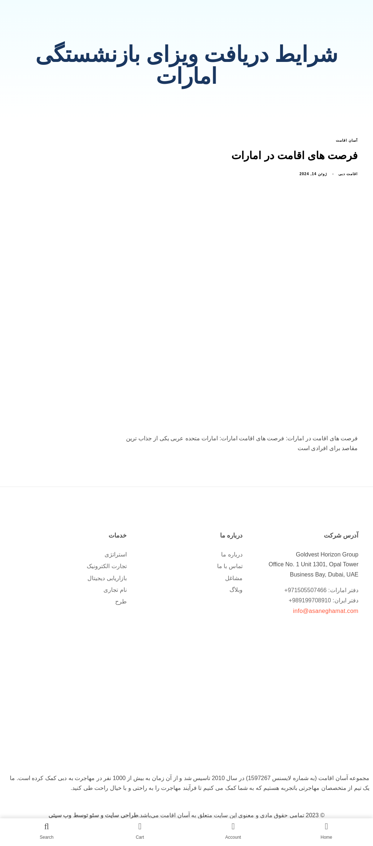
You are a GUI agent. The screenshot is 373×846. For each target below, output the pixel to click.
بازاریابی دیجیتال (106, 578)
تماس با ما (230, 566)
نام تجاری (114, 590)
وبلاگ (236, 590)
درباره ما (231, 554)
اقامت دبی (348, 174)
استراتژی (116, 554)
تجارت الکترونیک (106, 566)
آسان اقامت (347, 140)
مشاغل (234, 578)
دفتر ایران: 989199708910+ (323, 600)
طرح (121, 601)
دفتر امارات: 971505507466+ (321, 590)
